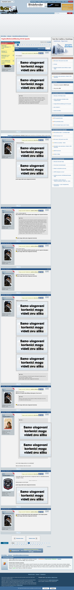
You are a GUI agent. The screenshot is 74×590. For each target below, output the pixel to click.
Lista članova (58, 1)
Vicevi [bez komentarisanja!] (59, 165)
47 (24, 44)
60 (26, 544)
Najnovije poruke (31, 574)
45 (20, 44)
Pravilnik (53, 1)
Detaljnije (59, 559)
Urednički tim (43, 574)
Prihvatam (46, 588)
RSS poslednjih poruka (58, 121)
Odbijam (53, 588)
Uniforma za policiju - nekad (59, 142)
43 (15, 44)
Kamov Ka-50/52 (57, 110)
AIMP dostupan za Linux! (59, 171)
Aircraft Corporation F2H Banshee (5, 56)
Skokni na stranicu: (41, 48)
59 (23, 544)
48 (26, 44)
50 (31, 44)
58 (49, 44)
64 (35, 544)
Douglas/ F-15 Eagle (6, 47)
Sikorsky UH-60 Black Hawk (59, 95)
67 (19, 46)
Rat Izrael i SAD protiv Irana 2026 (61, 60)
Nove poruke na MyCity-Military (59, 129)
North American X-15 (58, 135)
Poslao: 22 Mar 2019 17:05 (7, 137)
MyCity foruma (19, 585)
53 (38, 44)
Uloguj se (39, 1)
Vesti (46, 577)
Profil (19, 131)
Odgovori (17, 42)
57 (47, 44)
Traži (63, 1)
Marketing (70, 1)
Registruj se (44, 1)
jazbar (3, 474)
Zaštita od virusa (54, 577)
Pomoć (66, 1)
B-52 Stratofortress (4, 52)
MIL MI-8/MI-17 (57, 107)
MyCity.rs (49, 577)
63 (32, 544)
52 (35, 44)
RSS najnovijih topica (58, 118)
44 (17, 44)
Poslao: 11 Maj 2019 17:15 (7, 269)
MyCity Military (33, 1)
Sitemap (37, 574)
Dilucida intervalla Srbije (59, 161)
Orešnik (55, 64)
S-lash (3, 415)
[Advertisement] (37, 25)
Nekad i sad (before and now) (60, 168)
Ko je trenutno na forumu (8, 557)
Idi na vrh (49, 546)
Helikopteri (9, 36)
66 (17, 46)
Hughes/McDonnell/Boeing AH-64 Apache (20, 36)
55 (42, 44)
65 (15, 46)
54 (40, 44)
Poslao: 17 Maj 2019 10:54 (7, 412)
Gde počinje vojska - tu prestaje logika (62, 132)
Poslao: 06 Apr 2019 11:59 (7, 243)
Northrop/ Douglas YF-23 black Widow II (6, 62)
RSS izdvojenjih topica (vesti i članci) (61, 125)
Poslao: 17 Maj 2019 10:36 (7, 386)
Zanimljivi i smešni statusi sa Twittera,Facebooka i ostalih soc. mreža (62, 180)
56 (44, 44)
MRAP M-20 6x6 (57, 150)
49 (29, 44)
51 (33, 44)
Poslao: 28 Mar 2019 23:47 (7, 207)
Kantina (49, 1)
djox (3, 140)
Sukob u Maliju (57, 154)
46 (22, 44)
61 (28, 544)
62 (30, 544)
